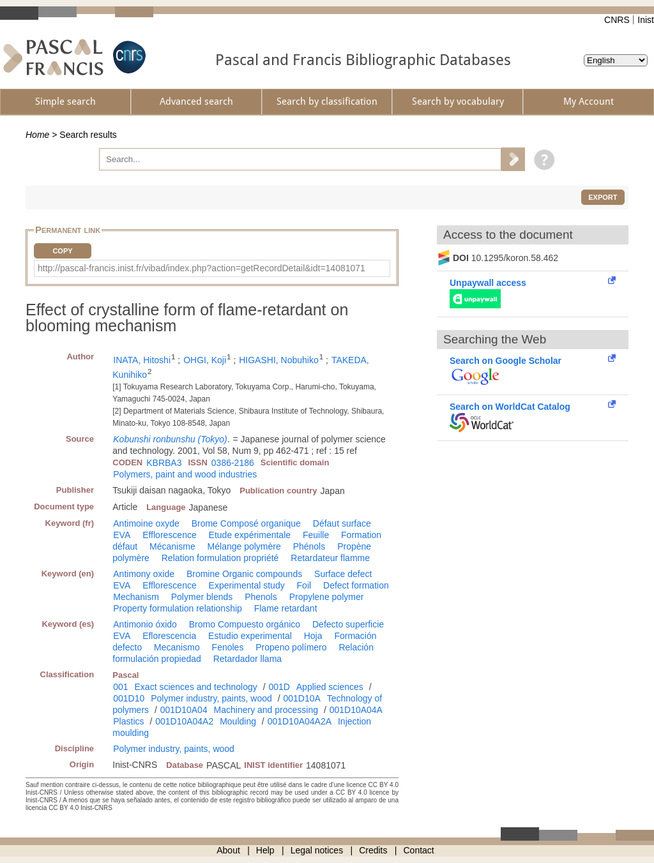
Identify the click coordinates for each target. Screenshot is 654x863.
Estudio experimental (250, 636)
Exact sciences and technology (196, 687)
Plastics (128, 721)
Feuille (316, 535)
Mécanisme (172, 546)
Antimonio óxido (145, 624)
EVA (121, 535)
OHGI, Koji (204, 360)
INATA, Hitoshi (142, 360)
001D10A (301, 698)
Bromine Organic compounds (244, 574)
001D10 (128, 698)
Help (265, 850)
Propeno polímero (290, 647)
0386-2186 (232, 463)
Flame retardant (285, 608)
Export (602, 197)
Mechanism (136, 597)
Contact (419, 850)
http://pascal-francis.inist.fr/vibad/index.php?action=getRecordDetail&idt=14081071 (201, 268)
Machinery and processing (266, 710)
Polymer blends (202, 597)
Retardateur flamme (330, 558)
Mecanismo (177, 647)
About (228, 850)
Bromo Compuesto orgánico (244, 624)
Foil (304, 585)
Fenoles (228, 647)
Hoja (313, 636)
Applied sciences (329, 687)
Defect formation (356, 585)
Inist (645, 20)
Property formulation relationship (177, 608)
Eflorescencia (169, 636)
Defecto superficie (348, 624)
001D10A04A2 (184, 721)
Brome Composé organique (246, 523)
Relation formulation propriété (220, 558)
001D (278, 687)
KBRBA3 (163, 463)
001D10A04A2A (299, 721)
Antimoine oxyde (146, 523)
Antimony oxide (143, 574)
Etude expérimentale (250, 535)
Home (37, 135)
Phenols (261, 597)
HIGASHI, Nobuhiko (279, 360)
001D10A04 (184, 710)
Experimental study (247, 585)
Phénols (309, 546)
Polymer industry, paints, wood (211, 698)
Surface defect (343, 574)
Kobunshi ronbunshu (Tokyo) (170, 439)
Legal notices (317, 850)
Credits (373, 850)
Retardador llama (247, 659)
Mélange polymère (244, 546)
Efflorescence (169, 535)
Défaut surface (342, 523)
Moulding (238, 721)
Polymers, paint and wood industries (185, 474)
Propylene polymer (326, 597)
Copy (62, 251)
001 (120, 687)
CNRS (617, 20)
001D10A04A (356, 710)
